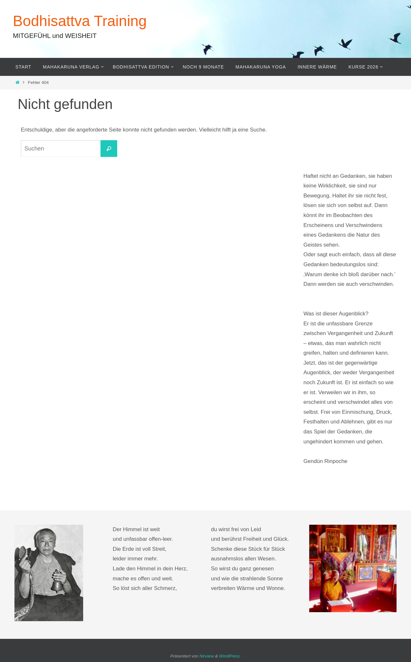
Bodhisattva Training (80, 21)
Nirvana (206, 656)
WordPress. (230, 656)
